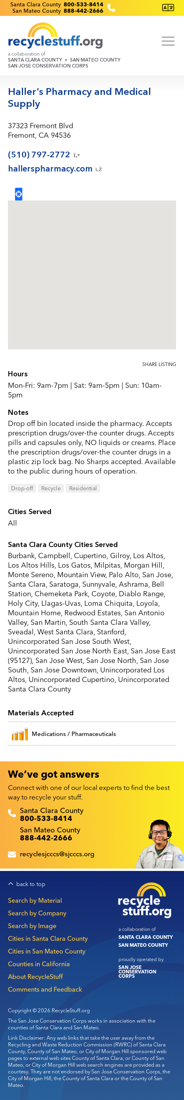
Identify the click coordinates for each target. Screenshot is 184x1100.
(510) (44, 155)
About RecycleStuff (35, 977)
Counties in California (39, 964)
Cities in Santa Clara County (48, 938)
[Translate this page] (168, 7)
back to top (30, 884)
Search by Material (35, 900)
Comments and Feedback (45, 989)
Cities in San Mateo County (46, 951)
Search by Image (32, 926)
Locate (18, 194)
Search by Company (37, 913)
